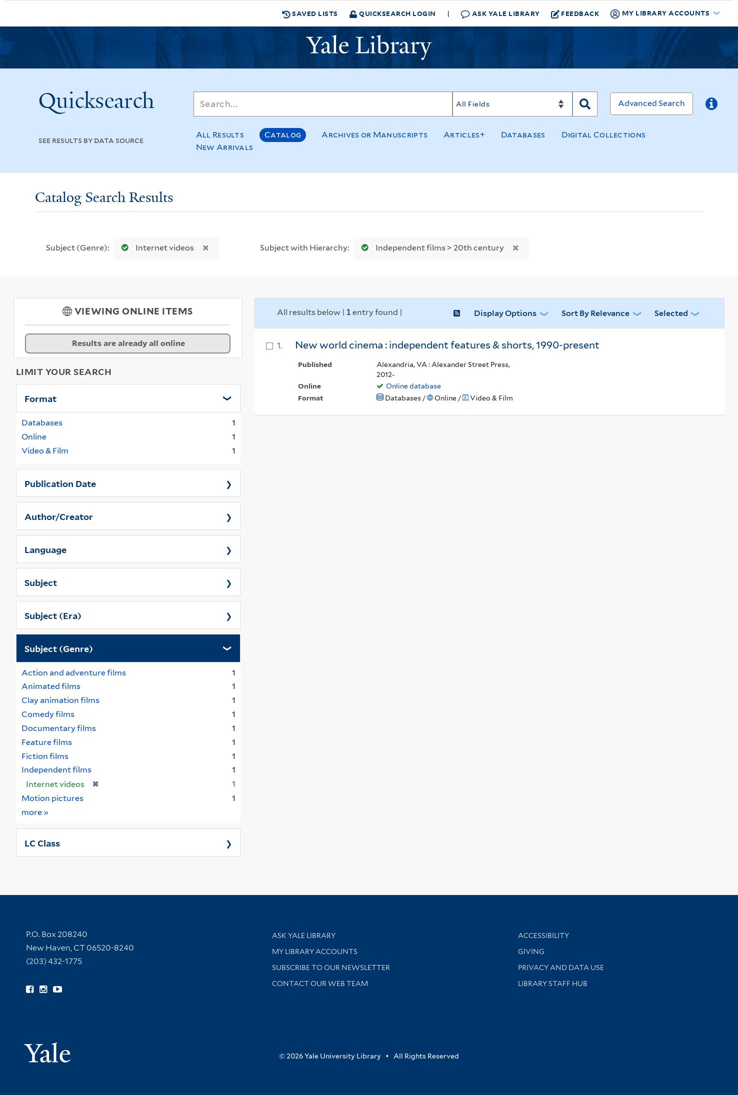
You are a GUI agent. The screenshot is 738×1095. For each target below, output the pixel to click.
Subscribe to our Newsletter (331, 968)
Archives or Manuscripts (375, 135)
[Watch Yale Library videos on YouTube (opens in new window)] (57, 989)
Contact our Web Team (320, 984)
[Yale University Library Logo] (369, 47)
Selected (671, 313)
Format (40, 398)
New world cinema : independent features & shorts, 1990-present (447, 345)
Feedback (575, 13)
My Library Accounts (315, 952)
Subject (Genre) (58, 648)
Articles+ (464, 135)
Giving (531, 952)
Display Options (505, 313)
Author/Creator (58, 516)
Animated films (51, 686)
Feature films (47, 742)
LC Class (42, 842)
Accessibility (543, 936)
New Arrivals (225, 147)
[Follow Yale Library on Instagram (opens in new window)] (43, 989)
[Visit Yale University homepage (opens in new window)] (47, 1049)
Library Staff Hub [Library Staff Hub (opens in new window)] (553, 984)
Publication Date (60, 483)
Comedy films (48, 714)
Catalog (282, 135)
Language (45, 549)
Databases (523, 135)
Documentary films (59, 728)
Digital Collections (604, 135)
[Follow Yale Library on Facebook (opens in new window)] (30, 989)
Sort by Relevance (596, 313)
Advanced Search (651, 103)
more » (35, 811)
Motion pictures (53, 798)
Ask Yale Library (500, 13)
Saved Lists (310, 13)
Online (34, 437)
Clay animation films (61, 700)
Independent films (57, 769)
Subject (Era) (53, 615)
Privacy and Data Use (561, 968)
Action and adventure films (74, 673)
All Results (220, 135)
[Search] (323, 104)
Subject (40, 582)
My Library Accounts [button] (660, 13)
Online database (413, 386)
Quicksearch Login (392, 13)
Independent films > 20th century (431, 247)
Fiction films (45, 756)
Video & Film (45, 451)
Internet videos (156, 247)
